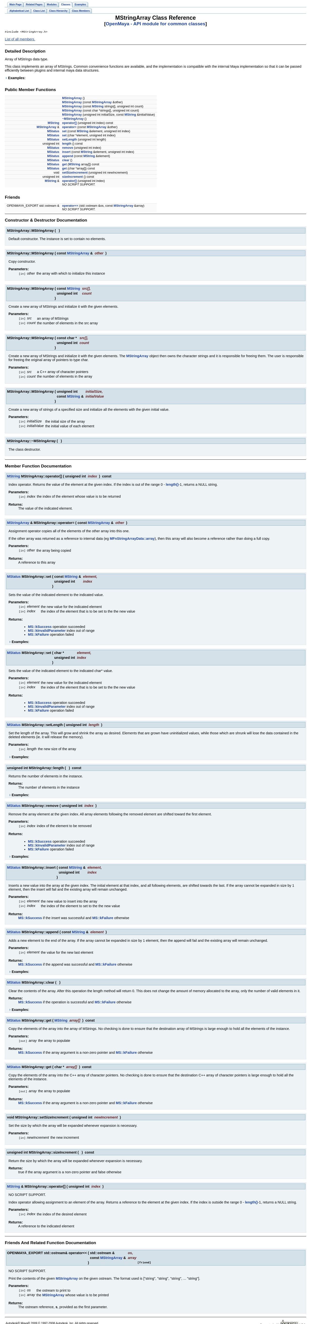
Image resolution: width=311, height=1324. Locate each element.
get (64, 165)
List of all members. (20, 40)
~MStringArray (73, 119)
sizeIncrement (72, 177)
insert (66, 152)
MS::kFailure (38, 632)
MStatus (53, 131)
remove (67, 148)
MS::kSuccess (40, 624)
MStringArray (72, 98)
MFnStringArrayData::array (132, 537)
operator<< (70, 206)
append (67, 156)
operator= (69, 127)
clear (65, 160)
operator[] (69, 123)
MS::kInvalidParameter (47, 628)
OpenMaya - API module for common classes (155, 23)
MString (98, 107)
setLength (69, 140)
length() (172, 483)
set (64, 131)
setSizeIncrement (75, 173)
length (66, 144)
